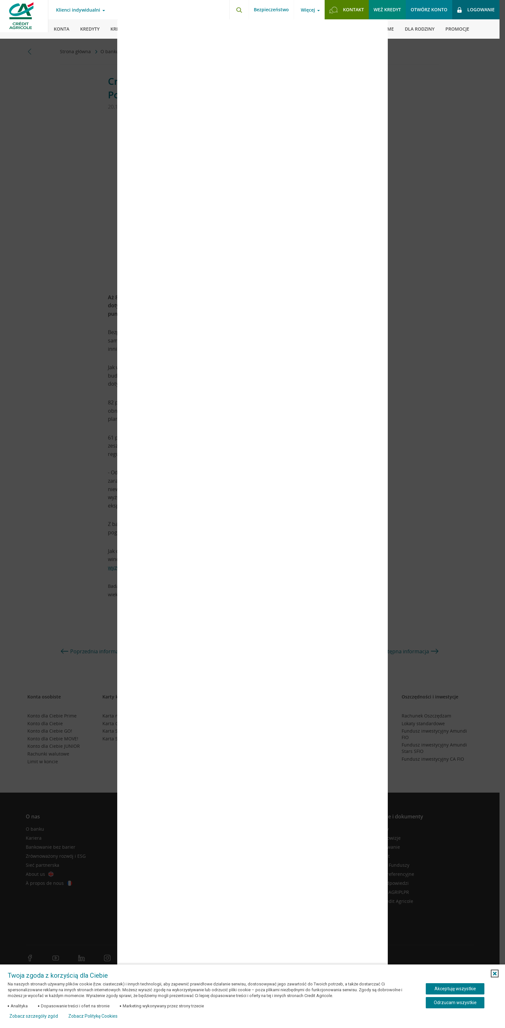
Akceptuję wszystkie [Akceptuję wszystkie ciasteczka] (455, 988)
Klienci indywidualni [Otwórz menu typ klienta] (78, 10)
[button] (494, 973)
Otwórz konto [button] (429, 9)
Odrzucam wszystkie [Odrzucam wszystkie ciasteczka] (455, 1002)
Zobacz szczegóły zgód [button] (33, 1016)
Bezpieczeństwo (271, 9)
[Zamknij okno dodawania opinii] (375, 29)
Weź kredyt (387, 9)
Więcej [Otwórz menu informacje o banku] (308, 10)
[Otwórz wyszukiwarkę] (239, 9)
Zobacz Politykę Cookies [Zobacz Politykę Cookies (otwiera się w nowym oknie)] (93, 1016)
